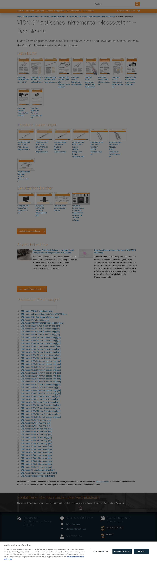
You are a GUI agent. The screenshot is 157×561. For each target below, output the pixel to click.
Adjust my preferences (100, 556)
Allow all (141, 556)
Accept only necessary (122, 556)
